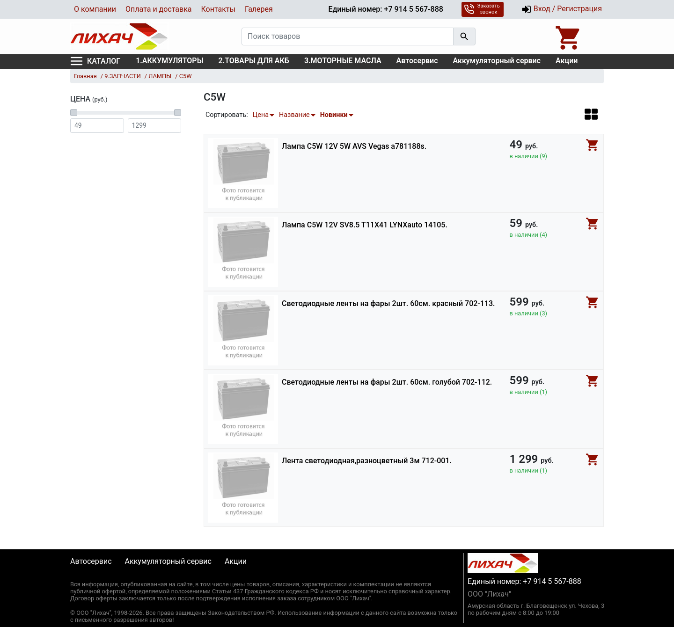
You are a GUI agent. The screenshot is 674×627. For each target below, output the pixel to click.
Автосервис (417, 60)
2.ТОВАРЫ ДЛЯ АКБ (254, 60)
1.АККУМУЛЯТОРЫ (169, 60)
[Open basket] (569, 36)
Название (294, 115)
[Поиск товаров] (348, 36)
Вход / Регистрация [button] (561, 9)
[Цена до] (155, 125)
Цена (261, 115)
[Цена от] (97, 125)
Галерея (259, 9)
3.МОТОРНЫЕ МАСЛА (342, 60)
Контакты (218, 9)
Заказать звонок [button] (482, 9)
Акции (567, 60)
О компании (95, 9)
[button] (591, 113)
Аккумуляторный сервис (497, 60)
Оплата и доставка (158, 9)
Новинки (334, 115)
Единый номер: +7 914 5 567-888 (385, 9)
